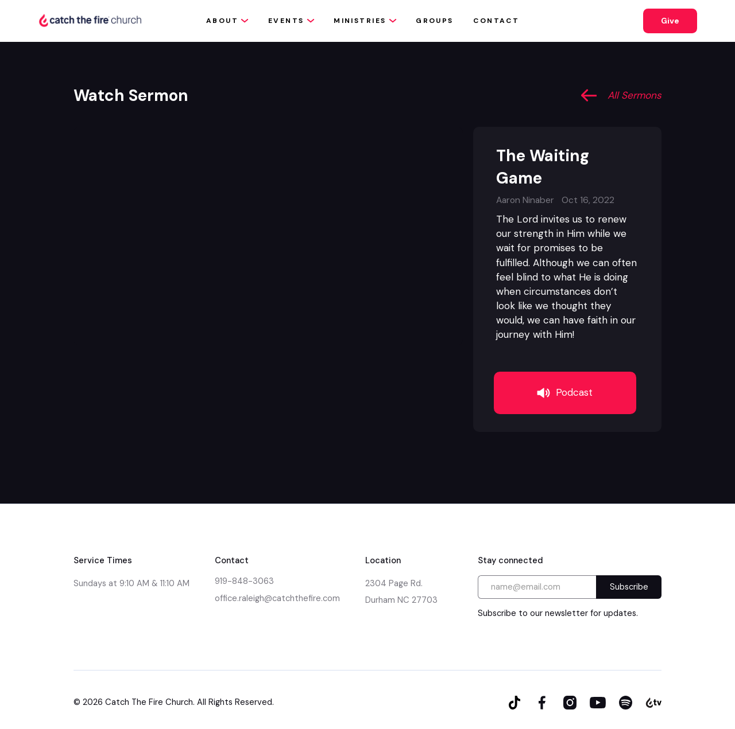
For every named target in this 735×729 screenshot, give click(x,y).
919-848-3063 (244, 581)
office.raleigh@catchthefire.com (277, 598)
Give (670, 20)
